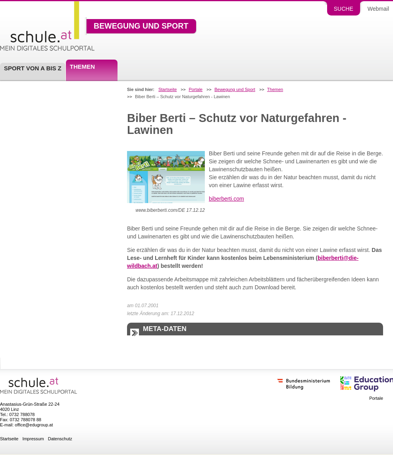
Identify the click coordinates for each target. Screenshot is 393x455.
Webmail (378, 9)
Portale (195, 89)
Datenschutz (60, 439)
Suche (343, 9)
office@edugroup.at (34, 424)
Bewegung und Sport (141, 26)
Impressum (33, 439)
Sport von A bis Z (33, 68)
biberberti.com (226, 199)
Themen (82, 67)
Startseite (167, 89)
